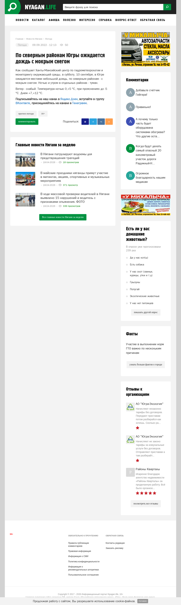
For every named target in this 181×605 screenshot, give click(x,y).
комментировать (27, 121)
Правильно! (143, 107)
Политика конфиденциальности (84, 561)
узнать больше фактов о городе (145, 364)
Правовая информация (79, 551)
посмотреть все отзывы (145, 503)
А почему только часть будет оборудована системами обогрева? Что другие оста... (150, 127)
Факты (132, 334)
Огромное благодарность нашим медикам (150, 178)
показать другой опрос (146, 312)
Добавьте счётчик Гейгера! (148, 92)
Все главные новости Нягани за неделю (63, 217)
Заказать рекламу (114, 548)
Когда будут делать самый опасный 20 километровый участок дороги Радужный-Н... (148, 154)
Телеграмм (79, 103)
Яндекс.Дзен (69, 99)
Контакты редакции (115, 543)
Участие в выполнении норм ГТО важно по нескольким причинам (145, 348)
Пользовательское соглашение (83, 575)
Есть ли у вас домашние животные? (138, 234)
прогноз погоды (26, 113)
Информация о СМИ (78, 556)
